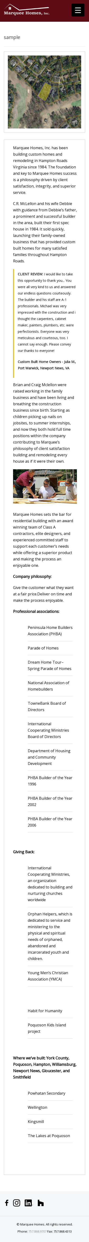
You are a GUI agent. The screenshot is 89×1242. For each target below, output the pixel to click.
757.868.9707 (37, 1231)
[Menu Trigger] (77, 10)
